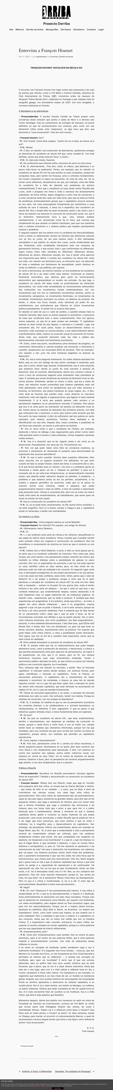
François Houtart (27, 1046)
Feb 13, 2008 (24, 57)
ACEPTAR (58, 1088)
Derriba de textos (66, 57)
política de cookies (39, 1086)
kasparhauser (41, 57)
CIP (54, 96)
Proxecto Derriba (56, 24)
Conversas (54, 57)
